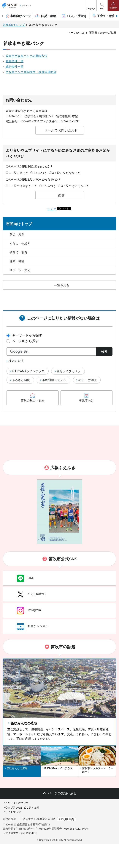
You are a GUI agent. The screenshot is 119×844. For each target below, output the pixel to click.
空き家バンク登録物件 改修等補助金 (31, 72)
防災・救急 (16, 234)
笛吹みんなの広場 (24, 723)
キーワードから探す (27, 335)
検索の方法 (16, 361)
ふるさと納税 (21, 380)
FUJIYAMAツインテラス (28, 371)
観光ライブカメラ (68, 371)
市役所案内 (67, 819)
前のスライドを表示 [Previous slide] (2, 16)
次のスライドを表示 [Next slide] (116, 16)
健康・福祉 (16, 261)
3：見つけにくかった (75, 186)
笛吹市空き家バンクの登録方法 (26, 56)
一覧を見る (61, 285)
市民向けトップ (14, 25)
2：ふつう (40, 172)
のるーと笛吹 (87, 380)
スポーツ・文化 (19, 270)
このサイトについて (17, 802)
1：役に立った (18, 172)
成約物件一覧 (14, 66)
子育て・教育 (18, 252)
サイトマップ (13, 811)
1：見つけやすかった (23, 186)
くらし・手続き (19, 243)
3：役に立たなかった (66, 172)
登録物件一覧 (14, 61)
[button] (90, 5)
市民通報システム (54, 380)
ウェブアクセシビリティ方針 (22, 807)
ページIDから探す (25, 341)
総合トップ (26, 5)
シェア (51, 209)
